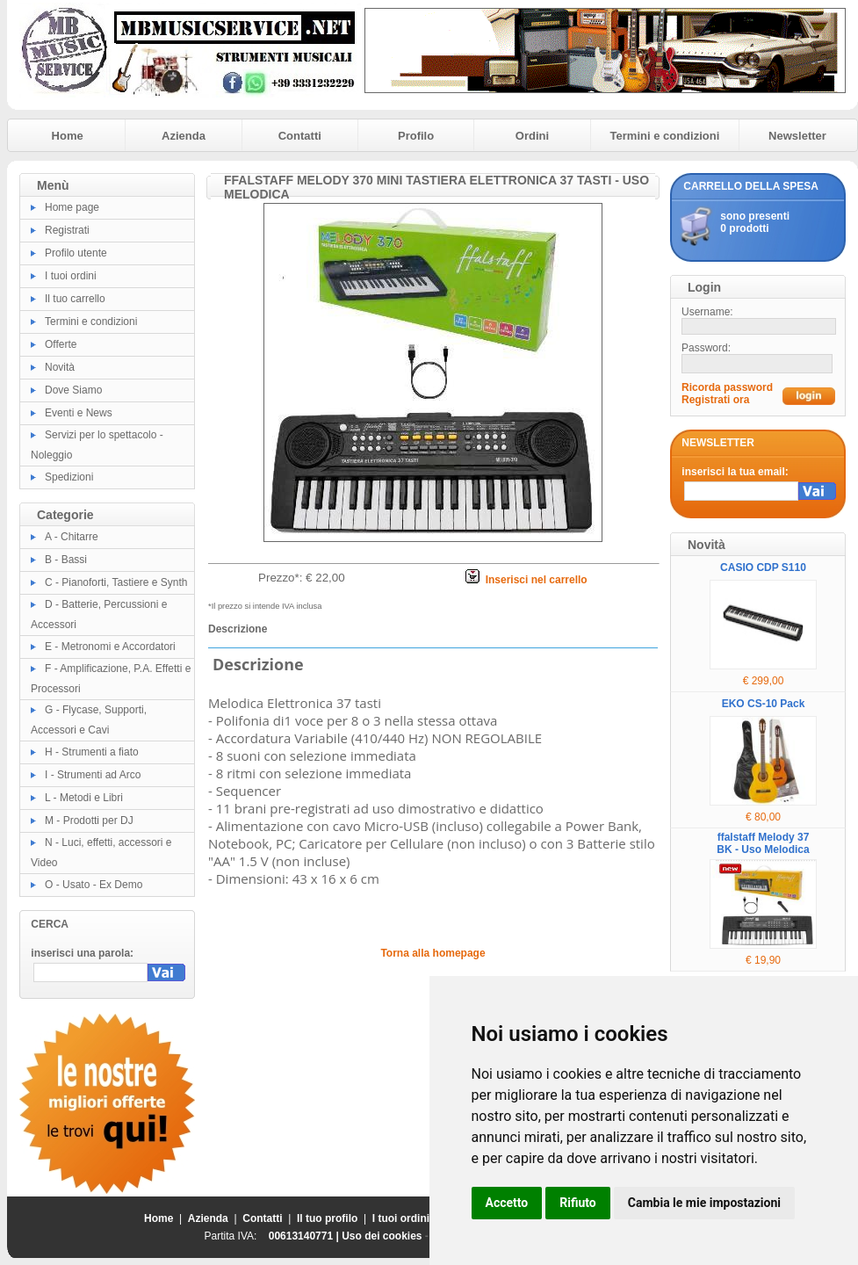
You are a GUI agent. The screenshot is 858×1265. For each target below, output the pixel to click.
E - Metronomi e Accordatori (110, 646)
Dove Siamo (73, 390)
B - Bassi (66, 559)
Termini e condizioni (665, 135)
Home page (72, 207)
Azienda (183, 135)
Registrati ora (715, 400)
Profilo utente (76, 253)
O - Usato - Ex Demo (93, 884)
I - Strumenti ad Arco (93, 775)
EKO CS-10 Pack (763, 704)
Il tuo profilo (327, 1218)
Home (67, 135)
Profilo (416, 135)
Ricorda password (727, 387)
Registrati (67, 230)
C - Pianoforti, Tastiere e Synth (116, 582)
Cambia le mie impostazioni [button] (704, 1203)
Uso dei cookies (382, 1236)
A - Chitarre (71, 537)
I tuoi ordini (71, 276)
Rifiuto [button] (577, 1203)
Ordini (532, 135)
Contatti (299, 135)
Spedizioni (69, 477)
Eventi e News (78, 413)
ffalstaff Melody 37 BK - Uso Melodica (763, 843)
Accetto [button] (507, 1203)
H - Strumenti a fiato (92, 752)
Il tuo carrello (75, 299)
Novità (60, 367)
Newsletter (797, 135)
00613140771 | (305, 1236)
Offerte (60, 344)
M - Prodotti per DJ (89, 820)
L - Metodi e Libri (84, 798)
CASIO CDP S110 (763, 567)
